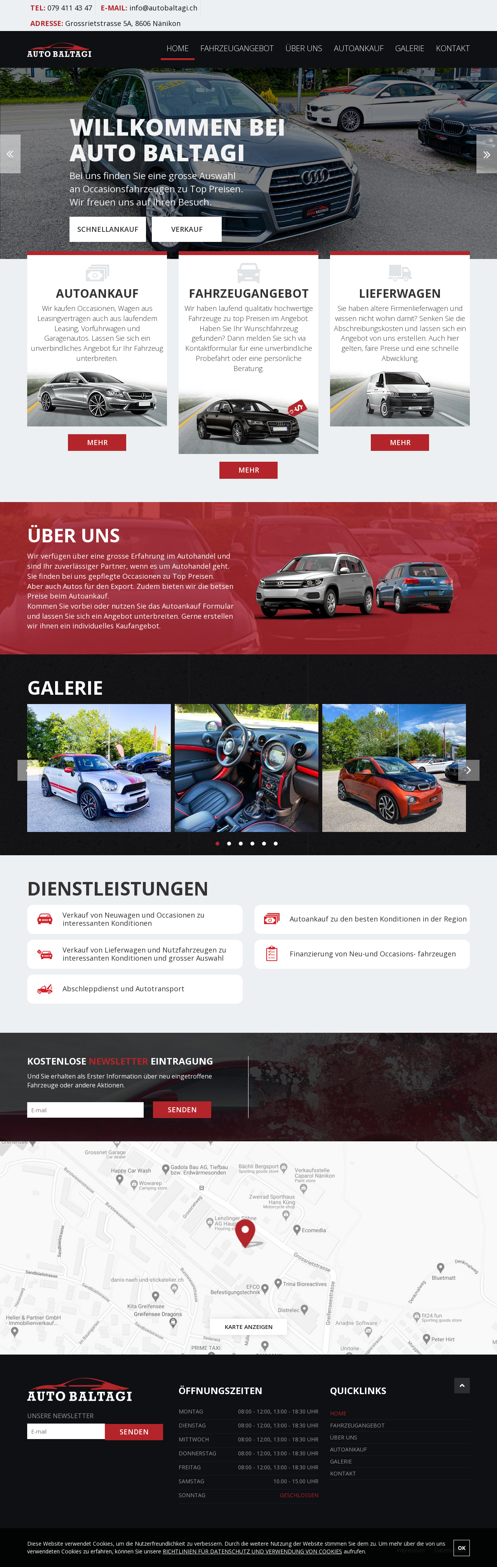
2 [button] (229, 844)
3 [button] (241, 844)
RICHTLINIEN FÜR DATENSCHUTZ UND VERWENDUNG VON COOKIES (252, 1551)
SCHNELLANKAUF (107, 229)
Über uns (303, 48)
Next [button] (486, 154)
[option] (248, 163)
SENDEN (182, 1109)
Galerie (409, 48)
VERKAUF (187, 229)
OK (462, 1547)
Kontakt (453, 48)
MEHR (97, 442)
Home (178, 48)
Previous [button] (10, 154)
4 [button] (252, 844)
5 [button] (264, 844)
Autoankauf (359, 48)
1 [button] (217, 844)
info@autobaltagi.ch (163, 7)
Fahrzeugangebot (237, 48)
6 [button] (276, 844)
